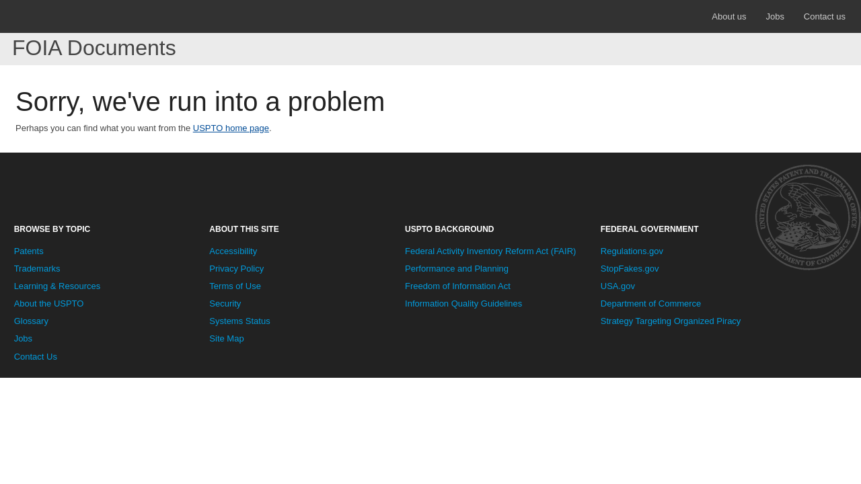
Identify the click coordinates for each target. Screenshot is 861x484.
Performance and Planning (457, 269)
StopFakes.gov (630, 269)
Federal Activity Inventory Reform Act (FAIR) (490, 251)
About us (729, 16)
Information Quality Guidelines (463, 303)
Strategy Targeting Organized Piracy (671, 321)
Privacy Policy (236, 269)
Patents (29, 251)
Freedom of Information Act (458, 286)
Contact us (825, 16)
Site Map (226, 338)
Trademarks (37, 269)
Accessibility (233, 251)
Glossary (31, 321)
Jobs (774, 16)
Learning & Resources (57, 286)
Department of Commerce (651, 303)
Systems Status (239, 321)
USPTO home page (231, 128)
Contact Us (35, 357)
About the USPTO (49, 303)
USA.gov (618, 286)
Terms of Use (235, 286)
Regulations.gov (632, 251)
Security (225, 303)
